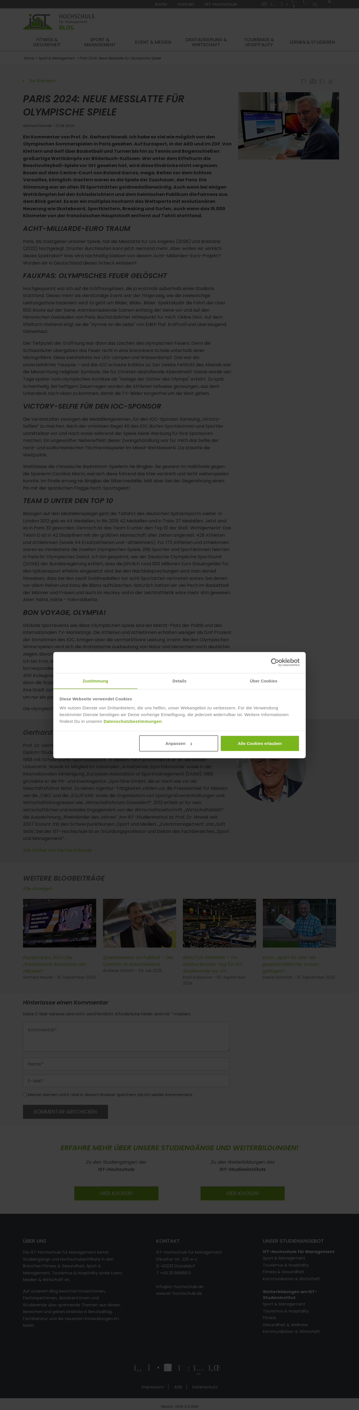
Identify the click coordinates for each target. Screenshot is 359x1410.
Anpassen (178, 743)
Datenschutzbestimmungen (132, 721)
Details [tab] (179, 680)
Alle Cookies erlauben (260, 743)
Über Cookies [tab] (263, 680)
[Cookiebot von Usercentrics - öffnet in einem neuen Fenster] (275, 662)
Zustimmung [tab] (95, 680)
